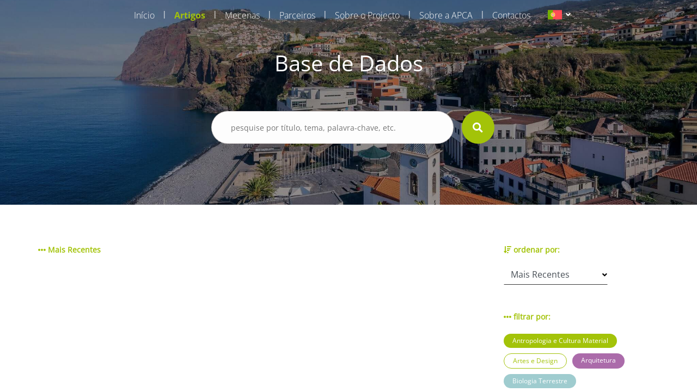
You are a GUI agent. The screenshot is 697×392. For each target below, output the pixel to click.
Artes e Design (535, 360)
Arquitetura (598, 360)
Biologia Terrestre (539, 380)
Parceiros (297, 15)
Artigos (189, 15)
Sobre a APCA (446, 15)
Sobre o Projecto (367, 15)
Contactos (511, 15)
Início (144, 15)
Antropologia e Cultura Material (560, 340)
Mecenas (242, 15)
